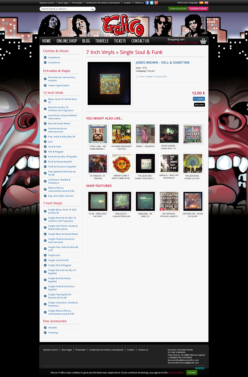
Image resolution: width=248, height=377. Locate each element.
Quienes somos (47, 2)
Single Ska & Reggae (59, 265)
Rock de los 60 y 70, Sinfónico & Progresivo (60, 109)
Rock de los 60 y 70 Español (62, 156)
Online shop (67, 41)
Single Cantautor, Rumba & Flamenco (63, 304)
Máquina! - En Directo (145, 214)
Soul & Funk (54, 146)
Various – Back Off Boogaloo (169, 175)
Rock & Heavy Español (60, 161)
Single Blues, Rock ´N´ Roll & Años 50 (62, 211)
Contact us (140, 41)
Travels (101, 41)
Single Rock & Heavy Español (59, 280)
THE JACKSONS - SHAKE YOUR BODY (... (145, 176)
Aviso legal (63, 2)
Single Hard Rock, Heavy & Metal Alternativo (63, 227)
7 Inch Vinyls (52, 203)
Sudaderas (54, 57)
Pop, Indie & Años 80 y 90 (61, 136)
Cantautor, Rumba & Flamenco (59, 181)
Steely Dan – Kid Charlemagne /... (97, 146)
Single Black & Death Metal (63, 233)
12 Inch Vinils (53, 92)
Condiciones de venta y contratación (103, 2)
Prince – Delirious (145, 145)
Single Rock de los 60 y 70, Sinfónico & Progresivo (62, 219)
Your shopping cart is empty (183, 42)
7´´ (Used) (199, 99)
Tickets (120, 41)
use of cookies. (176, 372)
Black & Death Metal (59, 123)
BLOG (86, 41)
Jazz (50, 141)
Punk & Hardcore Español (62, 166)
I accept (192, 372)
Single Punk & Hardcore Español (61, 288)
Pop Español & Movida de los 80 (62, 173)
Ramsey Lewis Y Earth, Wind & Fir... (121, 175)
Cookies (127, 2)
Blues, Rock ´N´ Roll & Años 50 (62, 101)
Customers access (198, 9)
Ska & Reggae (56, 151)
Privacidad (77, 2)
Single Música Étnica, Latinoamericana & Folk (61, 312)
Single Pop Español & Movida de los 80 (59, 296)
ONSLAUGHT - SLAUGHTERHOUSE (121, 214)
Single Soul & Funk (58, 260)
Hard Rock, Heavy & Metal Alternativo (62, 117)
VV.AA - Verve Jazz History (97, 214)
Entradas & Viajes (56, 70)
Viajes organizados (58, 85)
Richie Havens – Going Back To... (169, 146)
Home (46, 41)
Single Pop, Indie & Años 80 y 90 (63, 248)
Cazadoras (54, 62)
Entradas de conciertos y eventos (61, 79)
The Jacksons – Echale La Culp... (192, 176)
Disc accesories (54, 321)
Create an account (178, 9)
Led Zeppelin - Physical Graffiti (169, 214)
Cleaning (53, 332)
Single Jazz (54, 255)
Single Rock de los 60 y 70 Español (62, 272)
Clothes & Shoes (56, 51)
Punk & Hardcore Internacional (57, 130)
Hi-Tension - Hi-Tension (97, 176)
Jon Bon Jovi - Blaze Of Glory (192, 214)
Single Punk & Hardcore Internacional (61, 240)
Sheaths (52, 327)
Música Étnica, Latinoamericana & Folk (61, 189)
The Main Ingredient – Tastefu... (121, 146)
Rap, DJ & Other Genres (60, 195)
